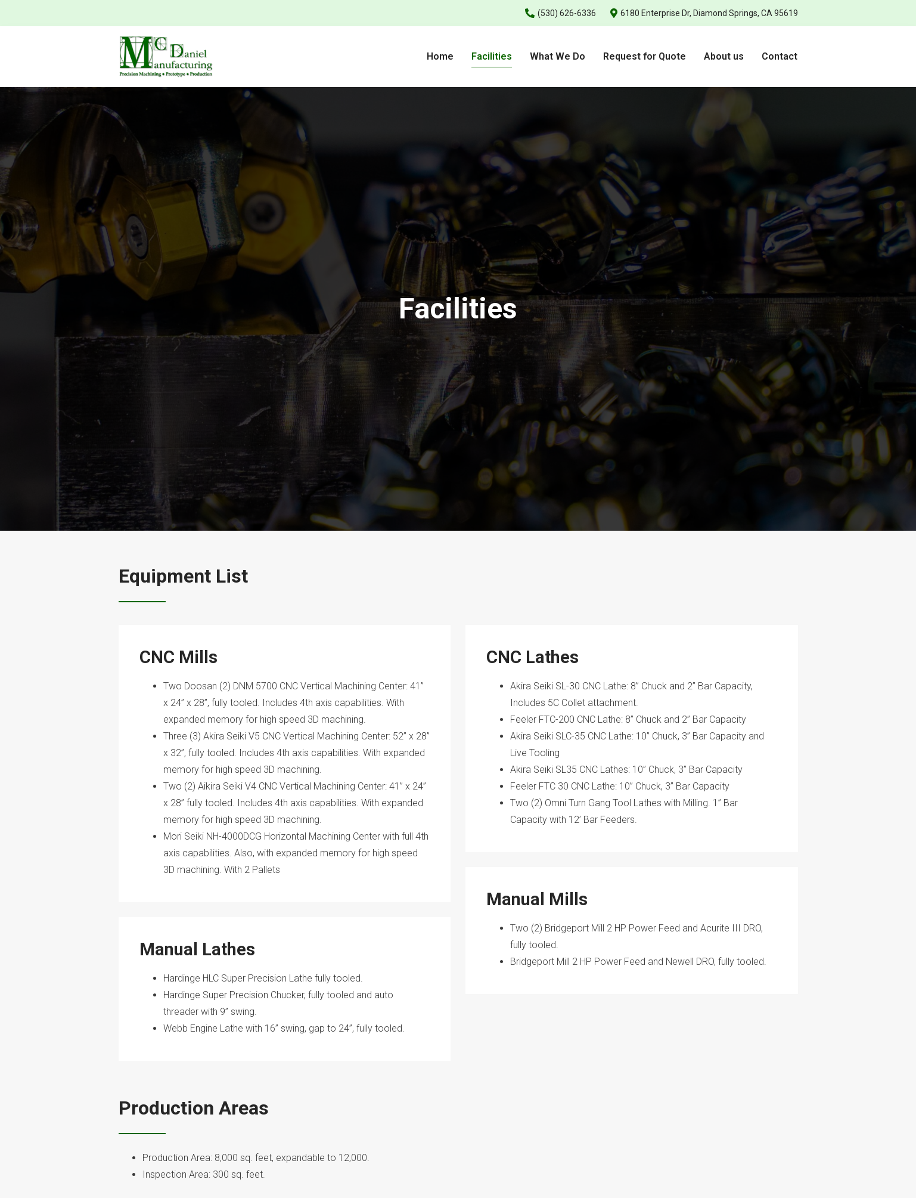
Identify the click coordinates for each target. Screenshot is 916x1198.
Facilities (491, 56)
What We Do (557, 56)
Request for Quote (644, 56)
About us (724, 56)
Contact (779, 56)
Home (440, 56)
